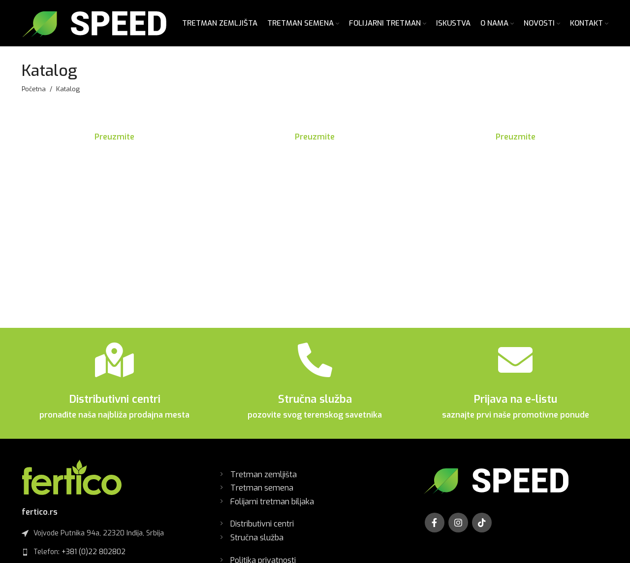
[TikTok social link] (482, 527)
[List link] (114, 556)
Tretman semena (261, 493)
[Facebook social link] (434, 527)
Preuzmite (114, 142)
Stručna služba (315, 404)
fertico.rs (40, 516)
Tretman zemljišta (263, 479)
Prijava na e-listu (515, 404)
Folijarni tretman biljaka (272, 506)
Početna (34, 94)
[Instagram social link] (458, 527)
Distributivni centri (114, 404)
